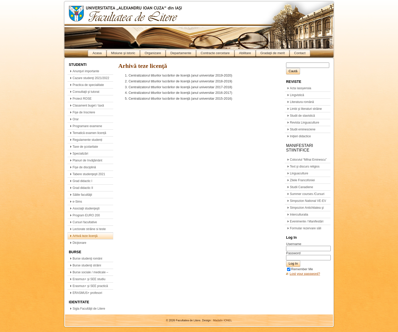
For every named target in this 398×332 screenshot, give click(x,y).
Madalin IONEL (222, 320)
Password (293, 253)
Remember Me (300, 269)
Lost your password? (305, 274)
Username (293, 244)
